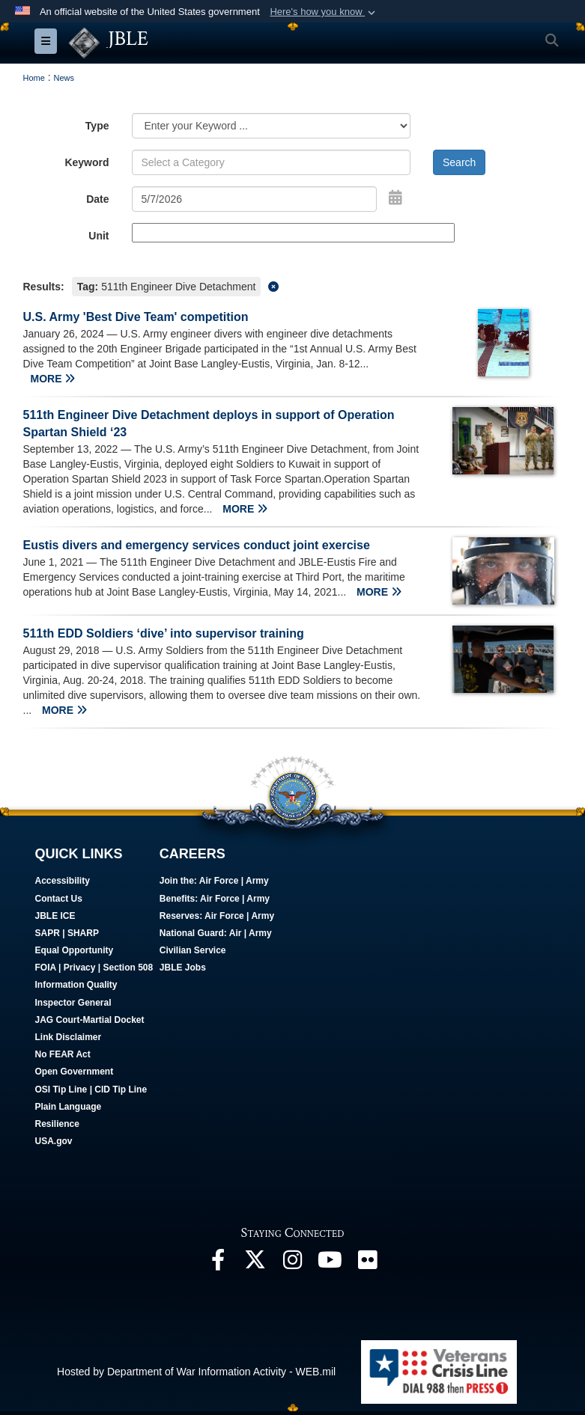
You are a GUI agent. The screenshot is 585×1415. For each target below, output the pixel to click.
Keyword (86, 162)
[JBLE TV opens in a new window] (330, 1264)
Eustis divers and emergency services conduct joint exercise (196, 545)
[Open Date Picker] (395, 197)
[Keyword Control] (271, 162)
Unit (98, 236)
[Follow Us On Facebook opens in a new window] (218, 1264)
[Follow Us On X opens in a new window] (255, 1264)
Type (97, 126)
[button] (324, 11)
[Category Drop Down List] (271, 125)
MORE (53, 379)
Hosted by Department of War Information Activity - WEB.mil (196, 1371)
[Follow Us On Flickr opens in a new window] (368, 1264)
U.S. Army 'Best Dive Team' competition (136, 317)
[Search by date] (255, 199)
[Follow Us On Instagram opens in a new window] (293, 1264)
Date (97, 199)
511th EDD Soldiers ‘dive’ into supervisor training (163, 633)
